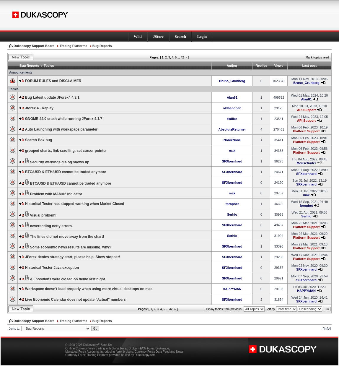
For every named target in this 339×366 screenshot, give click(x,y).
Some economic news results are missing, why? (70, 247)
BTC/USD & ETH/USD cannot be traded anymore (65, 172)
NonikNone (232, 140)
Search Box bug (38, 140)
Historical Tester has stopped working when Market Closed (74, 204)
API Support (306, 110)
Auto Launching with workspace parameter (61, 129)
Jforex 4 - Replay (39, 108)
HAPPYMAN (232, 289)
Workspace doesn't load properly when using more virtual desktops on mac (88, 289)
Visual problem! (43, 215)
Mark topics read (317, 57)
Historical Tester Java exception (52, 268)
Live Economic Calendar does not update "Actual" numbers (75, 299)
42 (182, 57)
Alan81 (232, 97)
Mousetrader (306, 163)
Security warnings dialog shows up (59, 162)
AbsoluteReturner (232, 129)
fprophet (232, 204)
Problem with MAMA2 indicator (56, 194)
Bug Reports (102, 46)
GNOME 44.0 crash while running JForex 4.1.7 (63, 119)
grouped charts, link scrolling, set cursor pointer (66, 151)
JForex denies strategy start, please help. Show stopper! (72, 257)
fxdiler (232, 119)
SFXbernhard (232, 161)
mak (232, 150)
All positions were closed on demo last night (67, 279)
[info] (327, 328)
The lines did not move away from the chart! (67, 237)
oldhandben (232, 108)
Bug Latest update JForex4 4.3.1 (52, 97)
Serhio (232, 214)
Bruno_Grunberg (232, 81)
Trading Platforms (73, 46)
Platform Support (306, 131)
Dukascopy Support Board (34, 46)
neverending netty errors (51, 226)
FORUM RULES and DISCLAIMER (53, 81)
